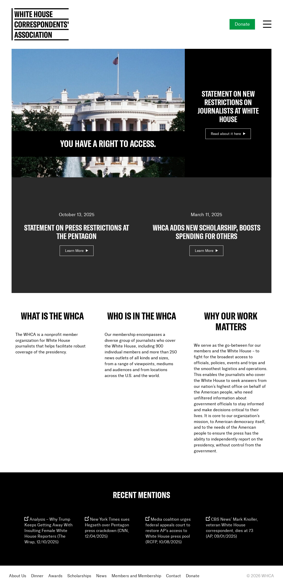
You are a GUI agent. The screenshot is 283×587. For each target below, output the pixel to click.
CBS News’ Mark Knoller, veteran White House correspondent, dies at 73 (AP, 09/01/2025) (232, 528)
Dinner (37, 576)
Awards (55, 576)
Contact (173, 576)
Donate (242, 24)
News (101, 576)
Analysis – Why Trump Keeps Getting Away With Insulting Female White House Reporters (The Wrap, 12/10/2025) (48, 531)
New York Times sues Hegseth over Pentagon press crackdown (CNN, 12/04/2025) (107, 528)
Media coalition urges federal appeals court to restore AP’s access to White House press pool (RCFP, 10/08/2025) (168, 531)
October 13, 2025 (76, 233)
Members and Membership (136, 576)
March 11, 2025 (206, 233)
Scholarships (79, 576)
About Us (17, 576)
